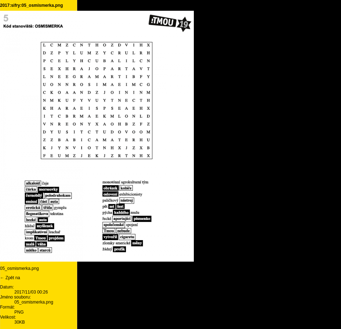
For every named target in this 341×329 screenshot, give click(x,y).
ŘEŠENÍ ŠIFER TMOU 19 (46, 277)
